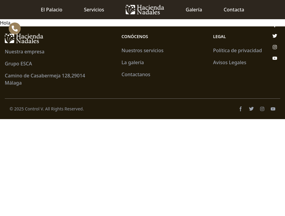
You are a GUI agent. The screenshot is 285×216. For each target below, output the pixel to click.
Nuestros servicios (143, 50)
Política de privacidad (237, 50)
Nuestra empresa (24, 51)
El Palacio (51, 9)
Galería (194, 9)
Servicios (94, 9)
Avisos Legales (229, 62)
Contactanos (136, 74)
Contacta (234, 9)
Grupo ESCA (18, 63)
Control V (34, 109)
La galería (133, 62)
